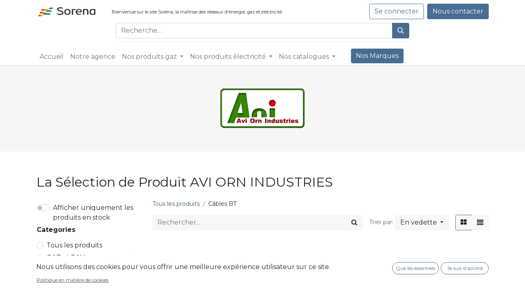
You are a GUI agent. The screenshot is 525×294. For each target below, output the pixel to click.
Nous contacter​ (457, 11)
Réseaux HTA (71, 282)
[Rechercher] (400, 30)
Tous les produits (74, 245)
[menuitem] (51, 57)
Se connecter (397, 11)
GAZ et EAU (65, 257)
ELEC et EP (64, 270)
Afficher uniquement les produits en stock (93, 212)
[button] (422, 222)
